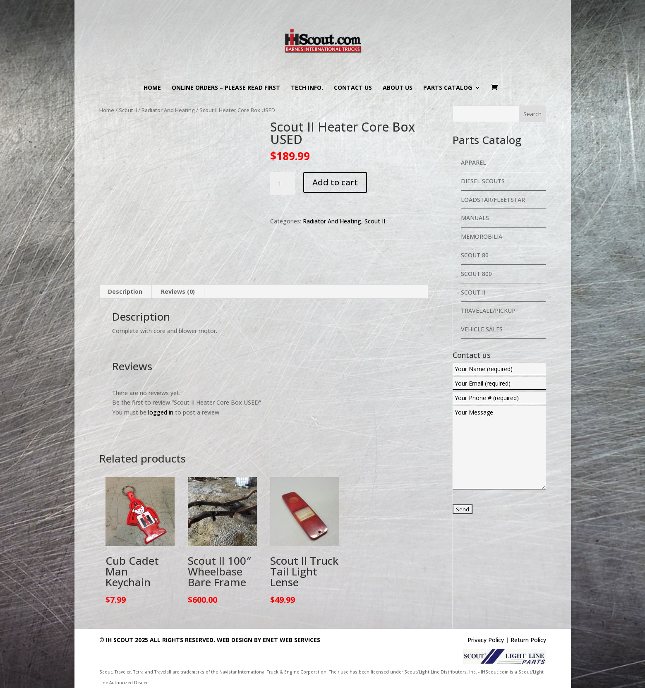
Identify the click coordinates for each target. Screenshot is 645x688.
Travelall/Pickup (488, 310)
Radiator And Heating (168, 110)
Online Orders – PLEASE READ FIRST (226, 88)
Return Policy (528, 640)
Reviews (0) (178, 291)
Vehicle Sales (482, 329)
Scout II (128, 110)
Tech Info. (307, 88)
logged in (160, 412)
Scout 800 (476, 274)
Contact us (353, 88)
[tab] (125, 292)
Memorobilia (481, 236)
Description (125, 291)
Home (152, 88)
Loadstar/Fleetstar (493, 200)
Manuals (475, 218)
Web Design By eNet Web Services (268, 640)
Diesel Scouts (483, 181)
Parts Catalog (447, 88)
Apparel (473, 162)
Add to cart (335, 182)
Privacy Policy (486, 640)
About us (397, 88)
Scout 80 (475, 255)
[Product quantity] (282, 183)
